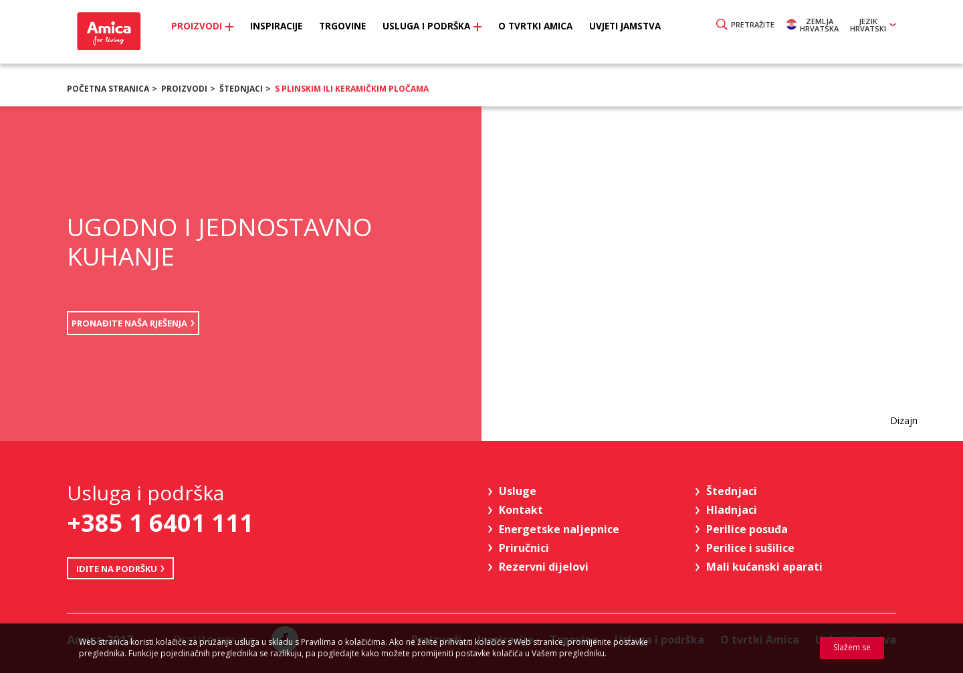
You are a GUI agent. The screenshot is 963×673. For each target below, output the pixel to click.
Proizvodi (184, 88)
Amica (115, 34)
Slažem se (852, 647)
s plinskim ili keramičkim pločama (352, 88)
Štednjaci (241, 88)
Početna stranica (108, 88)
